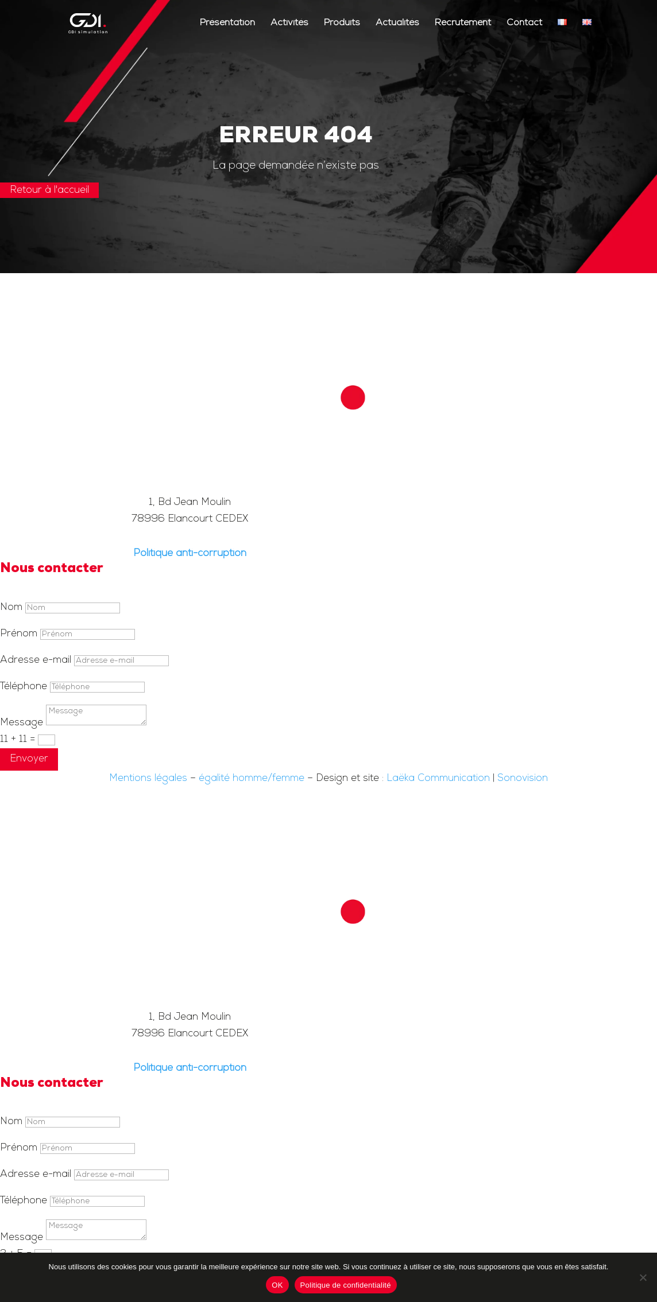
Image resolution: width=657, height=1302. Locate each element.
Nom (11, 607)
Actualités (397, 23)
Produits (342, 23)
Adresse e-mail (35, 660)
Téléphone (23, 686)
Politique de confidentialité (345, 1285)
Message (21, 723)
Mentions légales (148, 778)
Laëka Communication (438, 778)
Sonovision (522, 778)
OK (277, 1285)
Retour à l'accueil (49, 190)
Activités (289, 23)
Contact (524, 23)
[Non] (642, 1277)
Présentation (227, 23)
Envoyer (29, 759)
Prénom (18, 634)
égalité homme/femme (251, 778)
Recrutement (463, 23)
